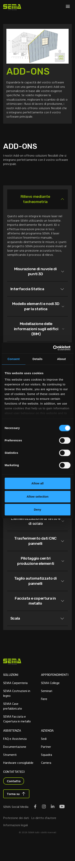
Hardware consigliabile (18, 779)
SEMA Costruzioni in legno (16, 709)
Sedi (44, 755)
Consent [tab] (13, 359)
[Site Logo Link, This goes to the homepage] (12, 7)
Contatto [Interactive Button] (14, 797)
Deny (37, 509)
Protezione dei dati (16, 834)
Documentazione (14, 763)
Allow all (37, 483)
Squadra (46, 771)
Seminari (46, 707)
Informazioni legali (15, 842)
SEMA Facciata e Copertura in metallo (17, 735)
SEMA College (50, 699)
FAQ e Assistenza (15, 755)
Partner (46, 763)
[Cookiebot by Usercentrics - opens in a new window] (53, 348)
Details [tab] (38, 359)
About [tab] (61, 359)
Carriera (46, 779)
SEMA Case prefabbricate (12, 722)
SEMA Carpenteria (15, 699)
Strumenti (10, 771)
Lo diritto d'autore (43, 834)
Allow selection (37, 496)
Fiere (44, 715)
